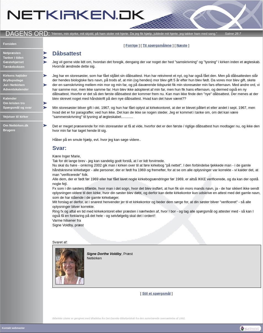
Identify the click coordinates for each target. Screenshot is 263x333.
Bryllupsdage (13, 80)
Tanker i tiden (13, 57)
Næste (181, 45)
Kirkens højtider (15, 75)
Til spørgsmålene (157, 45)
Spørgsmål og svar (17, 107)
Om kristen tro (14, 103)
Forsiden (10, 43)
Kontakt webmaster (13, 328)
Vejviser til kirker (15, 116)
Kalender (10, 98)
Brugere (9, 130)
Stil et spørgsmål (156, 293)
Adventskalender (16, 89)
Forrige (132, 45)
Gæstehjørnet (13, 62)
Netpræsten (12, 53)
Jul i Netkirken (14, 85)
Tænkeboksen (13, 66)
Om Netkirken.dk (15, 125)
